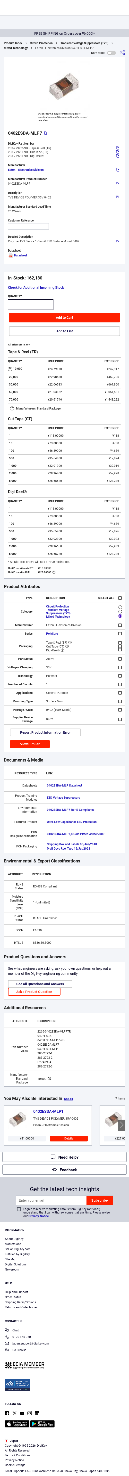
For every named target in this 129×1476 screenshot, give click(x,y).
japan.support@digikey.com (27, 1344)
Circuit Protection (41, 43)
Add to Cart (64, 318)
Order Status (13, 1297)
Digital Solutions (15, 1264)
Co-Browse (15, 1350)
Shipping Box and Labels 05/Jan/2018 (72, 844)
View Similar (30, 744)
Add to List (64, 331)
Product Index (13, 43)
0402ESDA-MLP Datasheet (64, 785)
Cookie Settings (15, 1465)
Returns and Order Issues (21, 1307)
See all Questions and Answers (40, 984)
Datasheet (17, 255)
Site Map (10, 1259)
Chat (12, 1330)
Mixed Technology (16, 48)
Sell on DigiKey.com (18, 1249)
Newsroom (12, 1269)
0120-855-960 (18, 1337)
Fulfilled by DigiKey (17, 1254)
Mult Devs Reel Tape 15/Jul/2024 (68, 848)
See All (68, 1099)
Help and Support (16, 1292)
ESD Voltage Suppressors (63, 797)
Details (68, 1138)
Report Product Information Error (45, 732)
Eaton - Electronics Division (26, 170)
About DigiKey (14, 1239)
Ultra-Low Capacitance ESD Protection (72, 822)
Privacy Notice (38, 1216)
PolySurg (52, 633)
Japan (11, 1441)
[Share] (122, 52)
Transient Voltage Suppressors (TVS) (84, 43)
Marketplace (13, 1244)
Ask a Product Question (34, 992)
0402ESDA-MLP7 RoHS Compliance (70, 810)
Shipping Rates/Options (20, 1302)
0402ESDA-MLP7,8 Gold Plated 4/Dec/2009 (75, 834)
